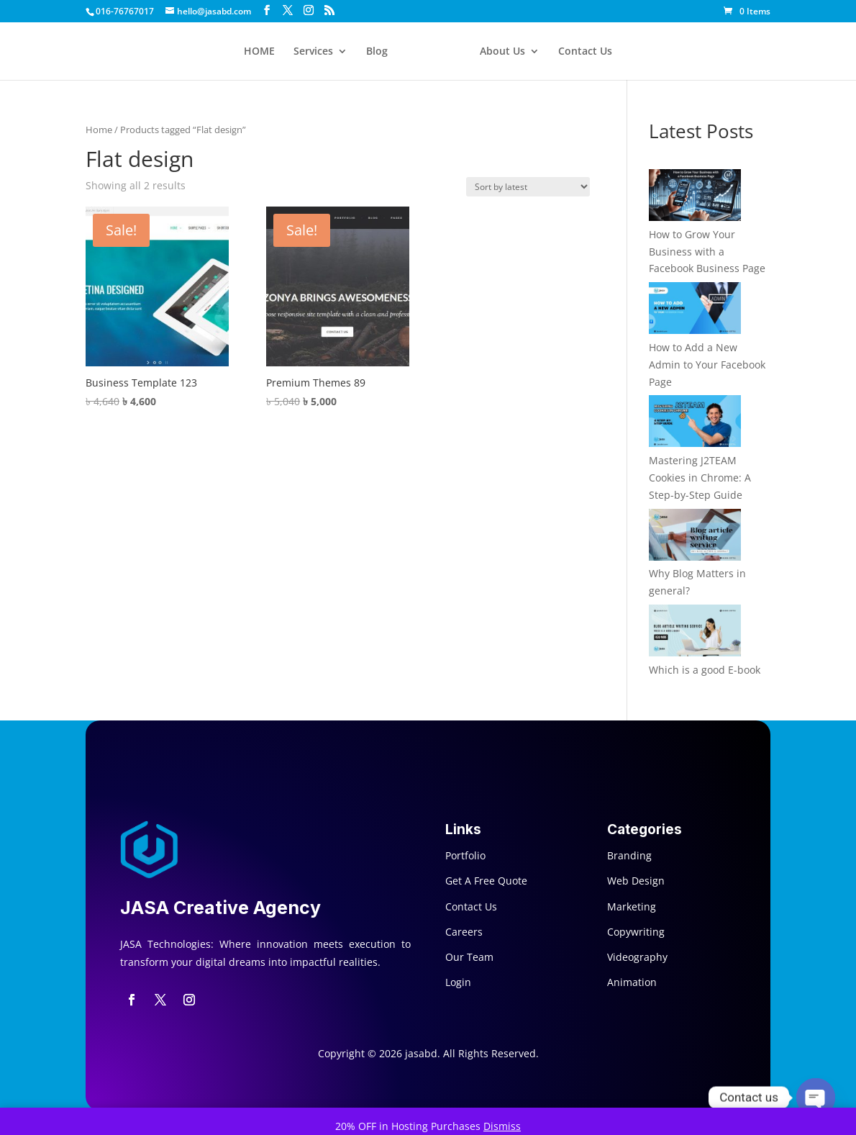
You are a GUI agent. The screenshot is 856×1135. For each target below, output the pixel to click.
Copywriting (636, 932)
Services (313, 52)
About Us (502, 52)
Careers (464, 932)
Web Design (636, 880)
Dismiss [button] (502, 1126)
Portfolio (465, 855)
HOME (259, 52)
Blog (377, 52)
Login (458, 982)
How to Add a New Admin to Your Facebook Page (707, 364)
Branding (629, 855)
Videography (637, 957)
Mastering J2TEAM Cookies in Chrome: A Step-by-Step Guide (700, 477)
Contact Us (585, 52)
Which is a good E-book (704, 670)
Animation (632, 982)
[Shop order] (528, 186)
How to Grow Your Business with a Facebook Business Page (707, 251)
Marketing (631, 906)
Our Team (469, 957)
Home (99, 129)
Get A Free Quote (486, 880)
